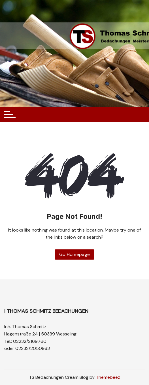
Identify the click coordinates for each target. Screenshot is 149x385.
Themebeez (108, 377)
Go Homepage (74, 254)
